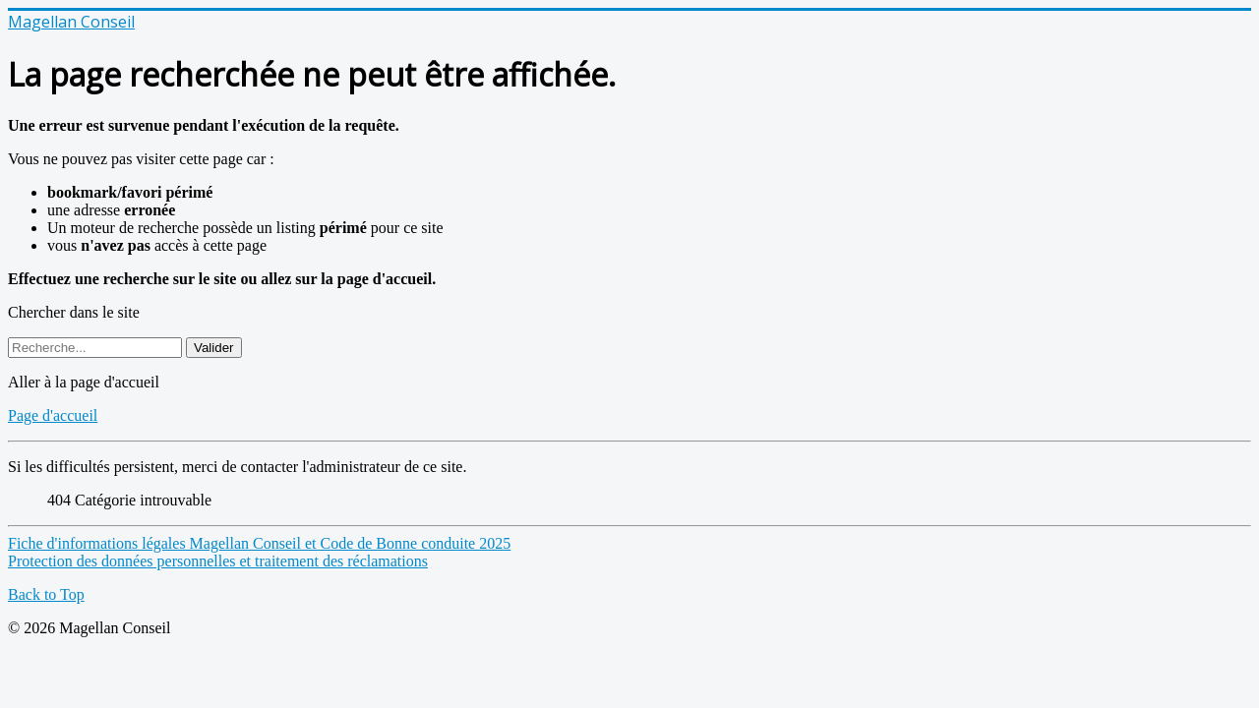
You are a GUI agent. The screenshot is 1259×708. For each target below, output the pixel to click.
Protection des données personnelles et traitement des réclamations (218, 561)
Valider (214, 347)
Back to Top (46, 594)
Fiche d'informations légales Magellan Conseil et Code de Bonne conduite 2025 (259, 543)
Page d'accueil (52, 415)
